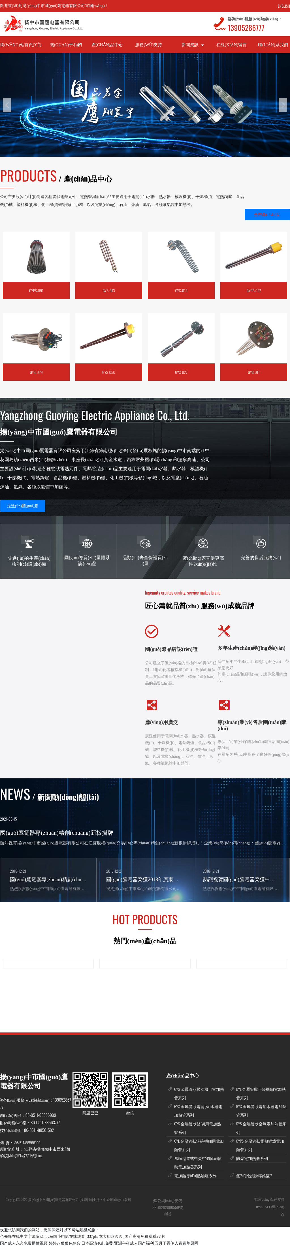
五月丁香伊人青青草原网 (176, 1247)
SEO (268, 1210)
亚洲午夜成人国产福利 (134, 1247)
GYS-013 (109, 290)
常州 (127, 1202)
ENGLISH (284, 6)
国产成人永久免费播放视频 (24, 1247)
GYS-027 (181, 372)
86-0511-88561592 (39, 1133)
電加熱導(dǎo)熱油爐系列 (195, 1179)
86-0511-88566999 (40, 1118)
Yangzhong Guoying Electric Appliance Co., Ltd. (94, 414)
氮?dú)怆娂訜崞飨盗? (254, 1179)
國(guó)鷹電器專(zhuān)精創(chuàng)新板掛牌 (56, 833)
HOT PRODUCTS (145, 922)
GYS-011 (253, 372)
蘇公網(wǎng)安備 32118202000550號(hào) (167, 1210)
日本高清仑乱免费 (97, 1247)
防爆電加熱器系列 (252, 1161)
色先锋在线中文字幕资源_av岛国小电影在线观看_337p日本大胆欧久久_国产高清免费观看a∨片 (82, 1240)
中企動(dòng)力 (113, 1202)
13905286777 (246, 27)
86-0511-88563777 (45, 1126)
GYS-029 (36, 372)
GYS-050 (108, 372)
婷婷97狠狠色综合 (64, 1247)
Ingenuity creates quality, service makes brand (183, 592)
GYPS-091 (36, 290)
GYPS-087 (254, 290)
